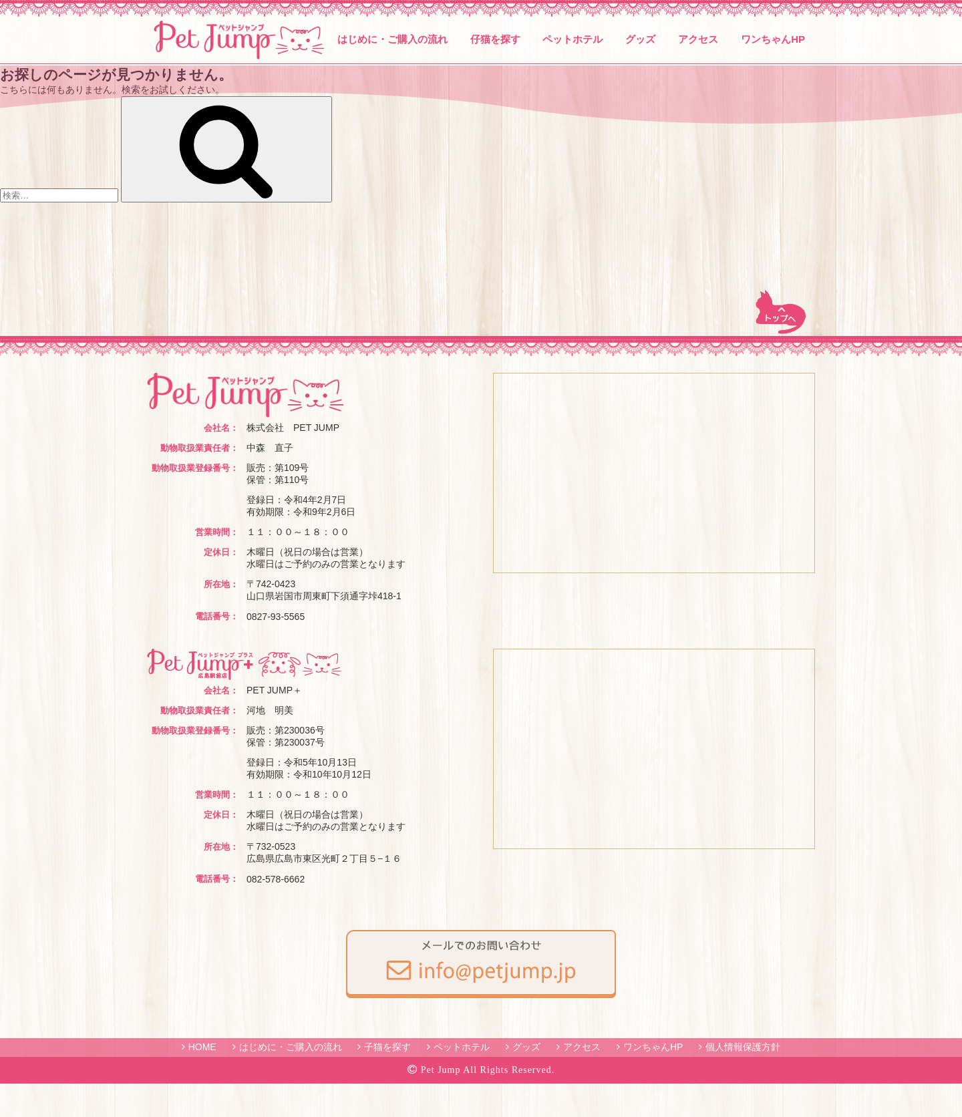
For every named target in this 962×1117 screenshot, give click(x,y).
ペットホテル (572, 39)
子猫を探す (387, 1047)
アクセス (698, 39)
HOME (202, 1047)
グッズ (640, 39)
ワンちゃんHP (773, 39)
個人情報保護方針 (742, 1047)
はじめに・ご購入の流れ (392, 39)
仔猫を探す (495, 39)
